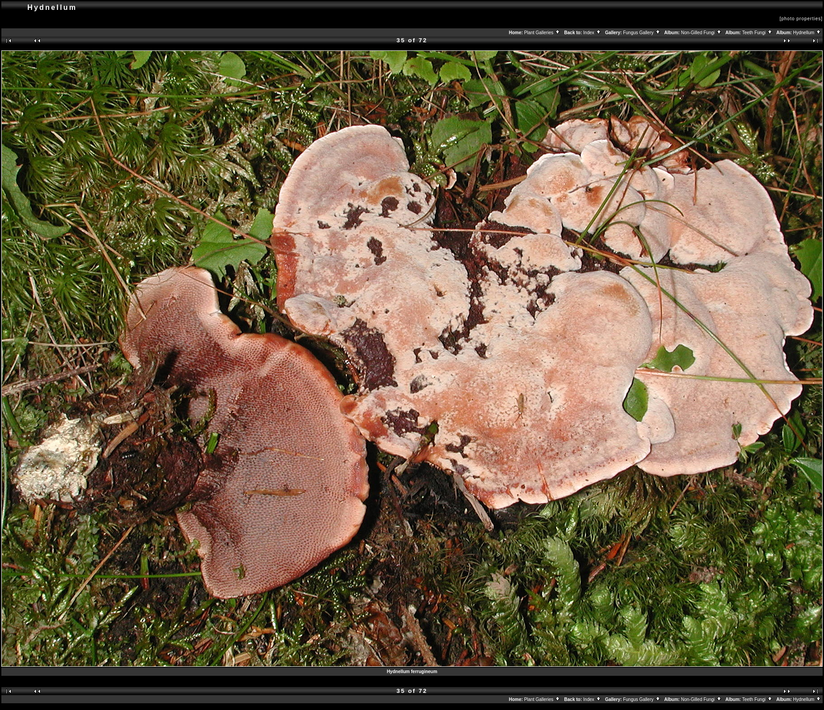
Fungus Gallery (642, 32)
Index (592, 32)
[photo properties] (801, 18)
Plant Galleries (542, 32)
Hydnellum (807, 32)
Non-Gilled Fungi (701, 32)
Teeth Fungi (757, 32)
